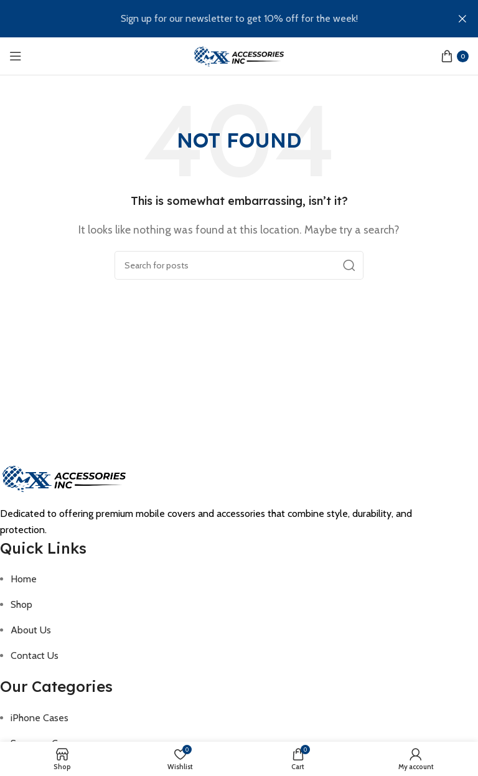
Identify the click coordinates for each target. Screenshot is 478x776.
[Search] (239, 265)
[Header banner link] (220, 18)
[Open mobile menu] (15, 56)
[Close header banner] (462, 18)
